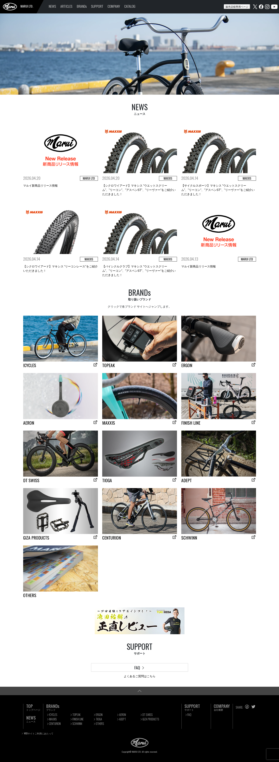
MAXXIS (53, 719)
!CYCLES (53, 715)
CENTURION (55, 723)
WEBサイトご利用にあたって (38, 733)
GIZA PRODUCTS (150, 719)
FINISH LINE (78, 719)
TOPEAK (76, 715)
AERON (122, 715)
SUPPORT (97, 6)
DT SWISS (147, 715)
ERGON (99, 715)
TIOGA (99, 719)
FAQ (139, 667)
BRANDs (82, 6)
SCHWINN (77, 723)
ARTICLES (66, 6)
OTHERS (100, 723)
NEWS (52, 6)
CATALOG (129, 6)
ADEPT (122, 719)
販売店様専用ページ (237, 6)
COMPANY (114, 6)
